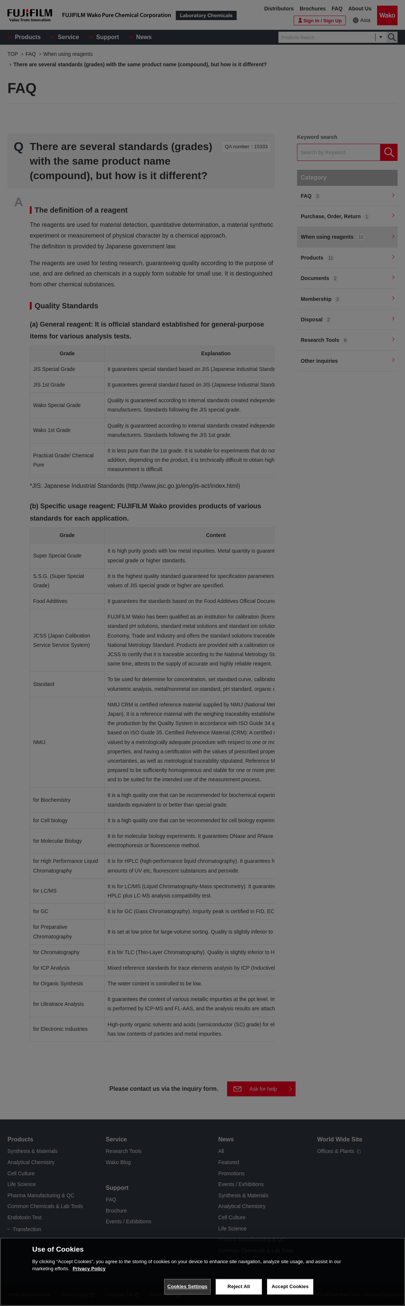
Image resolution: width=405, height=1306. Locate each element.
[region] (202, 1271)
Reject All (238, 1286)
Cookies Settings (188, 1286)
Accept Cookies (290, 1286)
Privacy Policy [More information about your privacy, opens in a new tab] (89, 1268)
